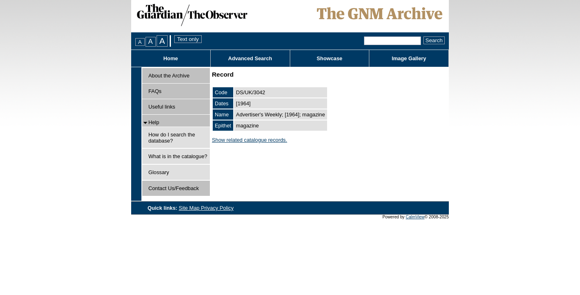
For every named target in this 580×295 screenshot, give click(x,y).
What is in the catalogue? (177, 156)
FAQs (154, 91)
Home (171, 58)
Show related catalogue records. (249, 140)
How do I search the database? (171, 138)
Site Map (190, 208)
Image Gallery (409, 58)
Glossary (158, 172)
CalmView (415, 217)
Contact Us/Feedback (173, 188)
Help (153, 122)
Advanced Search (250, 58)
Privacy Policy (217, 208)
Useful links (161, 107)
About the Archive (168, 76)
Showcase (330, 58)
